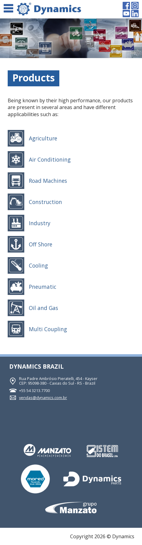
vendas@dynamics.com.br (43, 397)
